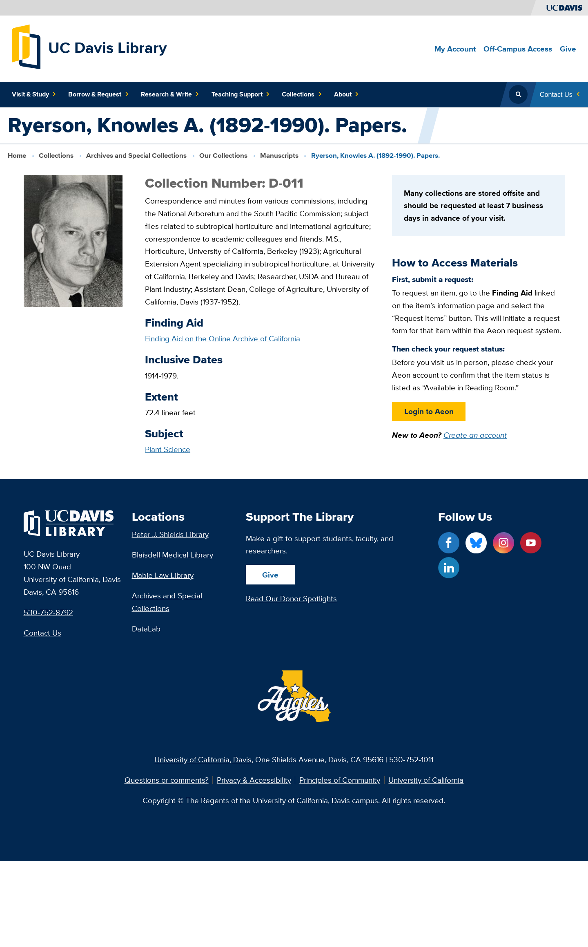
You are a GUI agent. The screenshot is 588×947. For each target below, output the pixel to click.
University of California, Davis (203, 759)
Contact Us (42, 632)
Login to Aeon (428, 411)
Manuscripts (279, 155)
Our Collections (223, 155)
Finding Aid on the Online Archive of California (222, 338)
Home (17, 155)
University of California (425, 780)
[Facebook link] (448, 542)
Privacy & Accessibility (254, 780)
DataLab (146, 628)
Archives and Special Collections (136, 155)
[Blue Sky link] (476, 542)
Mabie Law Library (163, 575)
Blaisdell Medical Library (172, 554)
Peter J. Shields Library (170, 534)
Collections (56, 155)
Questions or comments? (167, 780)
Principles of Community (339, 780)
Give (270, 574)
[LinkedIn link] (448, 567)
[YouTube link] (530, 542)
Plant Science (167, 449)
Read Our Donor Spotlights (291, 598)
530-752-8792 (48, 612)
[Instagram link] (503, 542)
